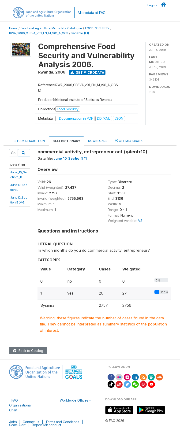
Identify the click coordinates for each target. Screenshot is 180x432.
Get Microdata (87, 72)
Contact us (31, 422)
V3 (140, 221)
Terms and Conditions (62, 422)
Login (151, 5)
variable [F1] (80, 33)
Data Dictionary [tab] (66, 141)
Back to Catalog (28, 351)
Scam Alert (17, 425)
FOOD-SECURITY (97, 28)
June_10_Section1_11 (70, 158)
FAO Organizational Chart (20, 405)
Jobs (13, 422)
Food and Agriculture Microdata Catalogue (51, 28)
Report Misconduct (46, 425)
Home (13, 28)
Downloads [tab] (97, 141)
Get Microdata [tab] (128, 141)
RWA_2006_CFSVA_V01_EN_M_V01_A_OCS (38, 33)
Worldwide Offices (74, 400)
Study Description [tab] (30, 141)
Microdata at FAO (91, 13)
